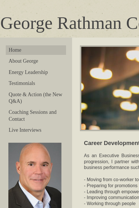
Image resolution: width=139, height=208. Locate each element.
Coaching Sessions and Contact (33, 115)
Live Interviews (25, 130)
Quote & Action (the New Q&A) (35, 98)
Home (15, 50)
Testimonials (22, 83)
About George (23, 61)
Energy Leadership (28, 72)
